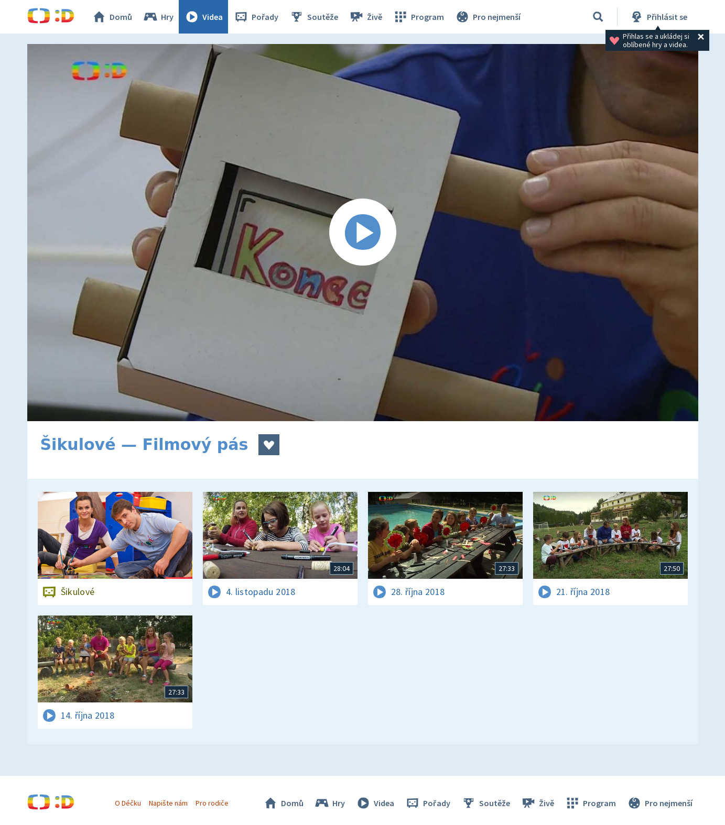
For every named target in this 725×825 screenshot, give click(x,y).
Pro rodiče (212, 803)
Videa (203, 17)
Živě (365, 17)
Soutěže (313, 17)
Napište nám (168, 803)
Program (418, 17)
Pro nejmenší (488, 17)
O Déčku (128, 803)
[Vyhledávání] (598, 17)
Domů (111, 17)
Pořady (255, 17)
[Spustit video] (362, 232)
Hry (158, 17)
